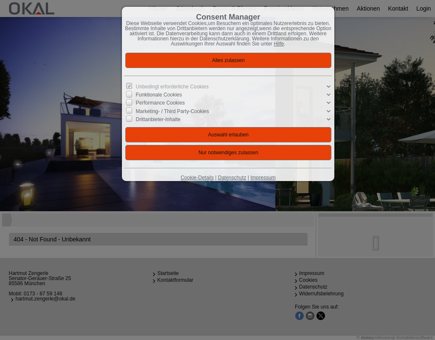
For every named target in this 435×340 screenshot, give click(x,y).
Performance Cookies (160, 103)
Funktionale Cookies (159, 95)
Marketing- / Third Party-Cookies (172, 111)
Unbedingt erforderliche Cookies (172, 87)
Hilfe (279, 44)
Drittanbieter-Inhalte (158, 119)
